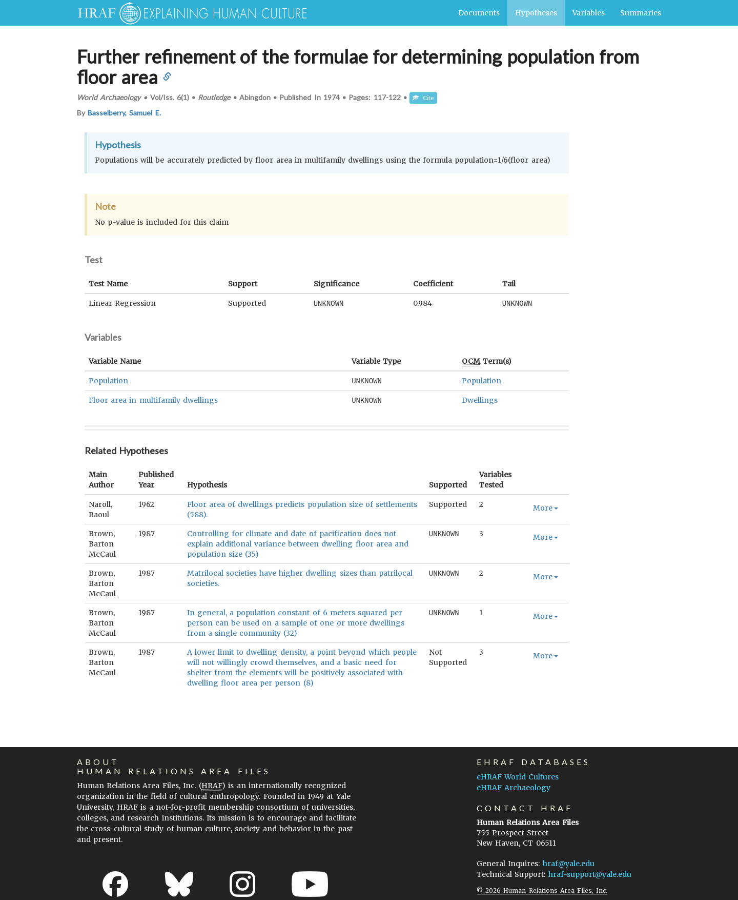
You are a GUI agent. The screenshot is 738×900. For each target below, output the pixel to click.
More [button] (545, 506)
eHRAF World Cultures (518, 775)
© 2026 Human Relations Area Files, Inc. (542, 889)
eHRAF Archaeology (513, 786)
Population (108, 380)
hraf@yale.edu (568, 862)
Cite (423, 98)
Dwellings (480, 399)
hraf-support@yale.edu (589, 872)
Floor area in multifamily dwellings (153, 399)
